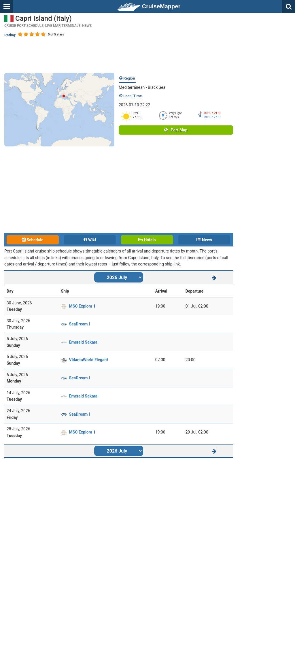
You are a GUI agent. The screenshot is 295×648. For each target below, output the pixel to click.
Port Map (175, 130)
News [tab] (204, 240)
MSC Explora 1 (82, 306)
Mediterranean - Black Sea (142, 87)
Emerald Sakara (83, 342)
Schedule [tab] (33, 240)
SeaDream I (79, 324)
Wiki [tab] (90, 240)
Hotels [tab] (147, 240)
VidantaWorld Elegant (88, 359)
